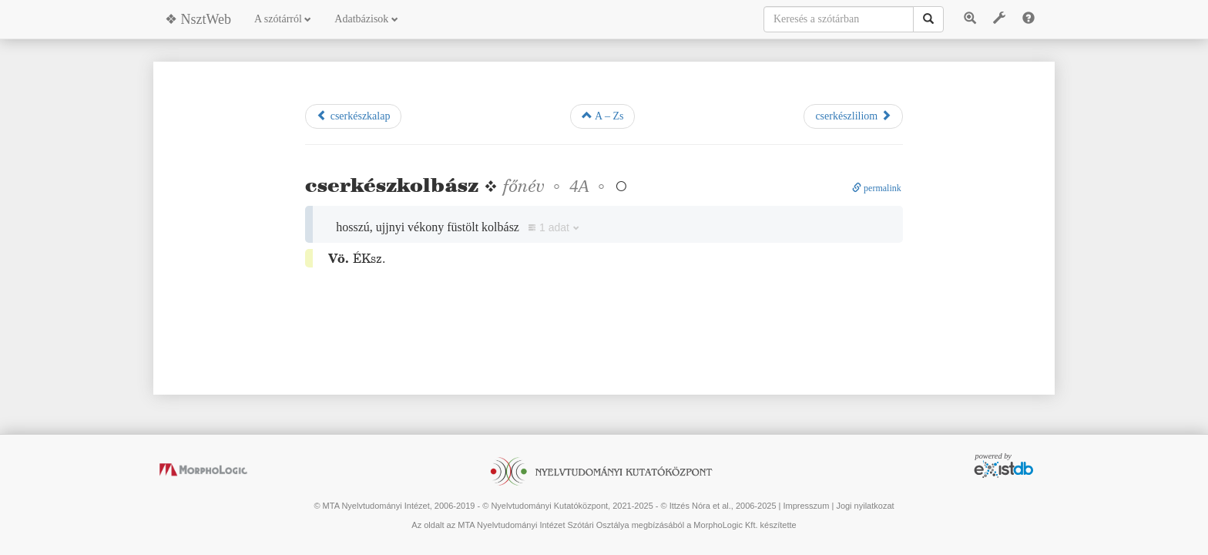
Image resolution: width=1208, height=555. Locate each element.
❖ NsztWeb (198, 19)
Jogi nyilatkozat (865, 505)
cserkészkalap (353, 115)
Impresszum (806, 505)
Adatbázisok (366, 19)
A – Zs (602, 115)
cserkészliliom (853, 115)
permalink (876, 188)
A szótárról (282, 19)
